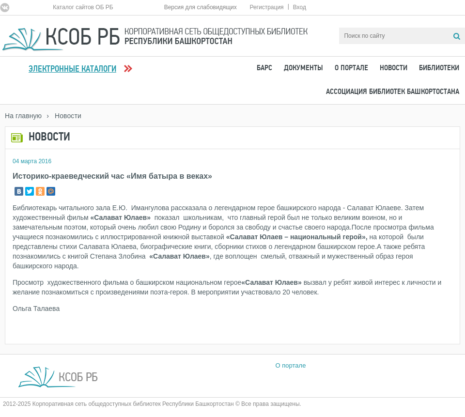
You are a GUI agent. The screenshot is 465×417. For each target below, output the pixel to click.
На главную (23, 116)
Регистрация (266, 7)
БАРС (264, 68)
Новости (393, 68)
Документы (303, 68)
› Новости (63, 116)
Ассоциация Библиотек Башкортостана (392, 92)
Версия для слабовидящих (200, 7)
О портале (351, 68)
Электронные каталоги (72, 69)
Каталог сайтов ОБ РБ (83, 7)
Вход (299, 7)
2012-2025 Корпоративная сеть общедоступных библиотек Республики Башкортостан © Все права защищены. (152, 404)
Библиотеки (439, 68)
